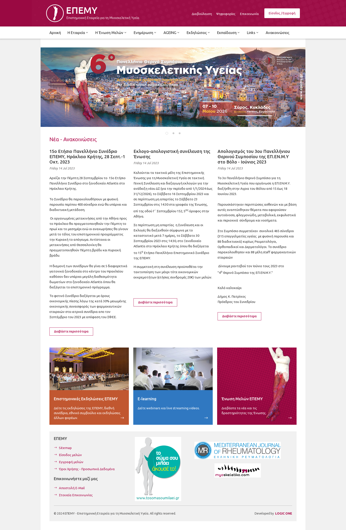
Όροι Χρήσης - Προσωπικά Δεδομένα (87, 469)
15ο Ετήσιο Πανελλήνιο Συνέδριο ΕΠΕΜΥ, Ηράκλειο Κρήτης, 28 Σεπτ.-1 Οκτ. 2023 (87, 156)
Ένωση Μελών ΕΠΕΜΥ (242, 399)
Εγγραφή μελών (71, 462)
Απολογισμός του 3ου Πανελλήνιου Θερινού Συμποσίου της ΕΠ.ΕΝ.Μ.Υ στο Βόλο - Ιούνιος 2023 (254, 156)
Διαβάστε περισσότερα (71, 331)
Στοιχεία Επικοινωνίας (76, 495)
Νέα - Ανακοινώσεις (73, 139)
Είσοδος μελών (70, 455)
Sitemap (65, 448)
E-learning (147, 399)
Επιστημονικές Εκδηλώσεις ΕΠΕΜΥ (86, 399)
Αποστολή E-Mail (72, 488)
